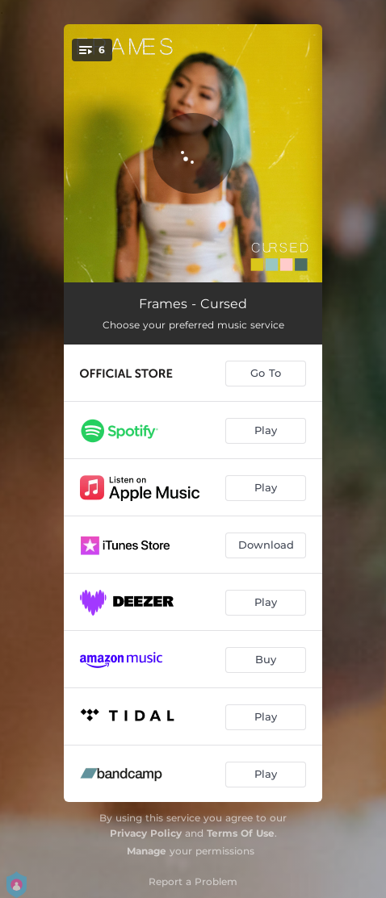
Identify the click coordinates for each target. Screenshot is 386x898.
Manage (146, 851)
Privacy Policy (146, 833)
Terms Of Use (241, 833)
